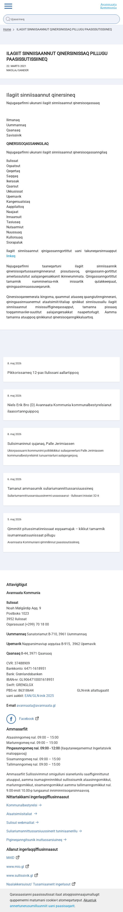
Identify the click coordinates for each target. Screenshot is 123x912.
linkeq (10, 256)
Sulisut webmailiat (20, 823)
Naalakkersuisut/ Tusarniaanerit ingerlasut (38, 884)
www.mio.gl (15, 867)
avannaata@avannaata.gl (36, 706)
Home (7, 29)
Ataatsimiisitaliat (19, 814)
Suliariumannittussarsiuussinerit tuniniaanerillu (41, 831)
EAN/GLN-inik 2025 (39, 696)
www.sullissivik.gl (19, 876)
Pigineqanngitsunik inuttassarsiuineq (34, 840)
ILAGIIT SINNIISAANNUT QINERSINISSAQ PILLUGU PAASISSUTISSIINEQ (64, 29)
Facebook (26, 719)
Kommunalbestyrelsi (21, 805)
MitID (10, 858)
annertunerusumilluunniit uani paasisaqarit (42, 906)
